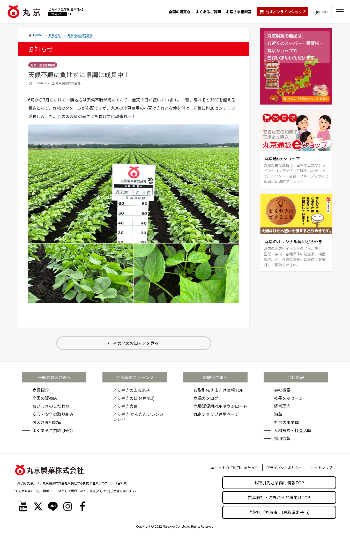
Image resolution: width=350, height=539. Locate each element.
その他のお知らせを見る (136, 343)
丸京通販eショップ (282, 158)
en (325, 11)
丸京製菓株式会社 (68, 83)
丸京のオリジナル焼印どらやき (293, 241)
